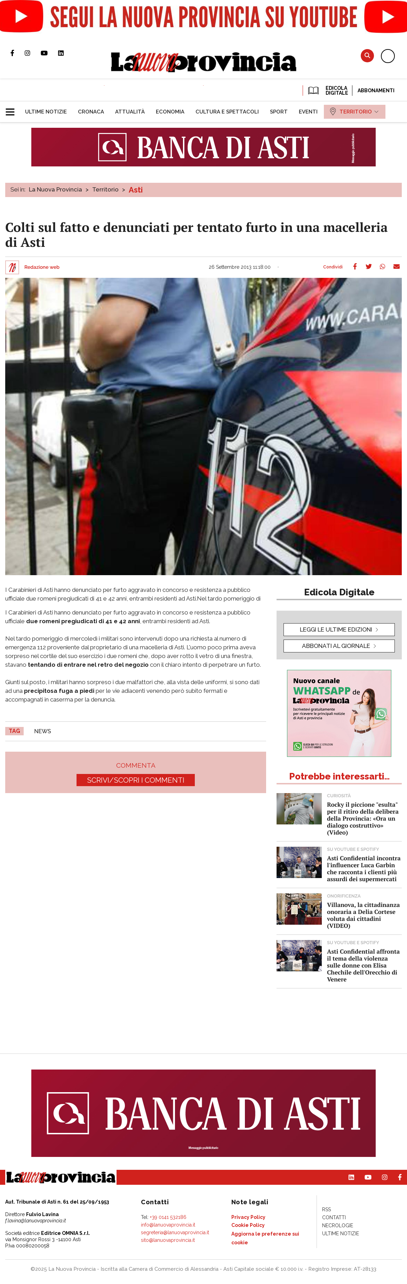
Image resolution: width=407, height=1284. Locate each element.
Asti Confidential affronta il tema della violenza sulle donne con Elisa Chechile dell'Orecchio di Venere (363, 965)
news (42, 731)
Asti (136, 189)
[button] (12, 109)
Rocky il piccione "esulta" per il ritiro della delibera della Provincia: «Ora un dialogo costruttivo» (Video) (363, 818)
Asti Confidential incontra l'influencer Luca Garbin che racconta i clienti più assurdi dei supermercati (364, 868)
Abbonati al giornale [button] (336, 645)
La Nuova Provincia (55, 189)
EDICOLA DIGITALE (327, 90)
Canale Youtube (49, 53)
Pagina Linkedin (66, 53)
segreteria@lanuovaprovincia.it (175, 1232)
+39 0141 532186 (168, 1217)
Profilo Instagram (33, 53)
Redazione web (41, 267)
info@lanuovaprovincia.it (168, 1225)
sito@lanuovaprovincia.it (168, 1240)
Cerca (367, 55)
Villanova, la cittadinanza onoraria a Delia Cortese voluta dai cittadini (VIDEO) (363, 915)
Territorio (105, 189)
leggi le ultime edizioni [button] (336, 629)
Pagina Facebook (17, 53)
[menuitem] (46, 112)
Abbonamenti (376, 90)
